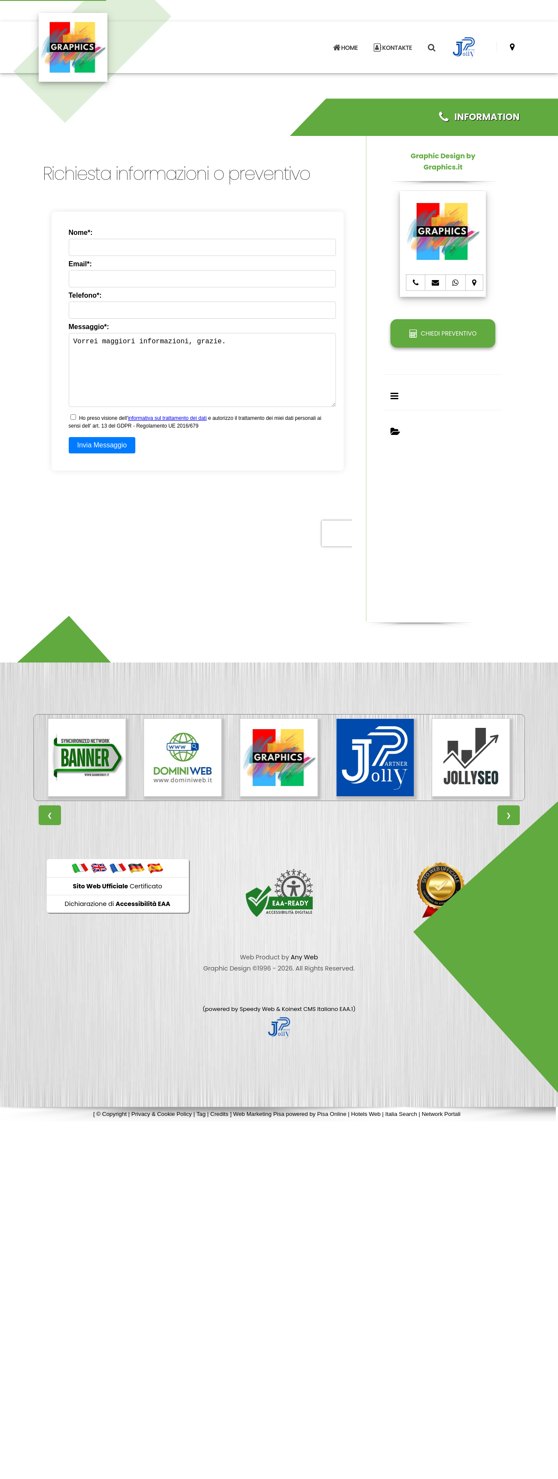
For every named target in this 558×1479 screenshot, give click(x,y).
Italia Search (401, 1114)
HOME (345, 43)
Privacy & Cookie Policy (161, 1114)
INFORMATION (479, 117)
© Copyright (111, 1114)
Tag (201, 1114)
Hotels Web (366, 1114)
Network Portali (441, 1114)
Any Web (304, 957)
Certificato (117, 886)
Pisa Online (331, 1114)
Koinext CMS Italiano (310, 1009)
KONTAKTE (393, 43)
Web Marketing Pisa (258, 1114)
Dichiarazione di (118, 904)
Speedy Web (257, 1009)
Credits (219, 1114)
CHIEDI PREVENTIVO (442, 333)
